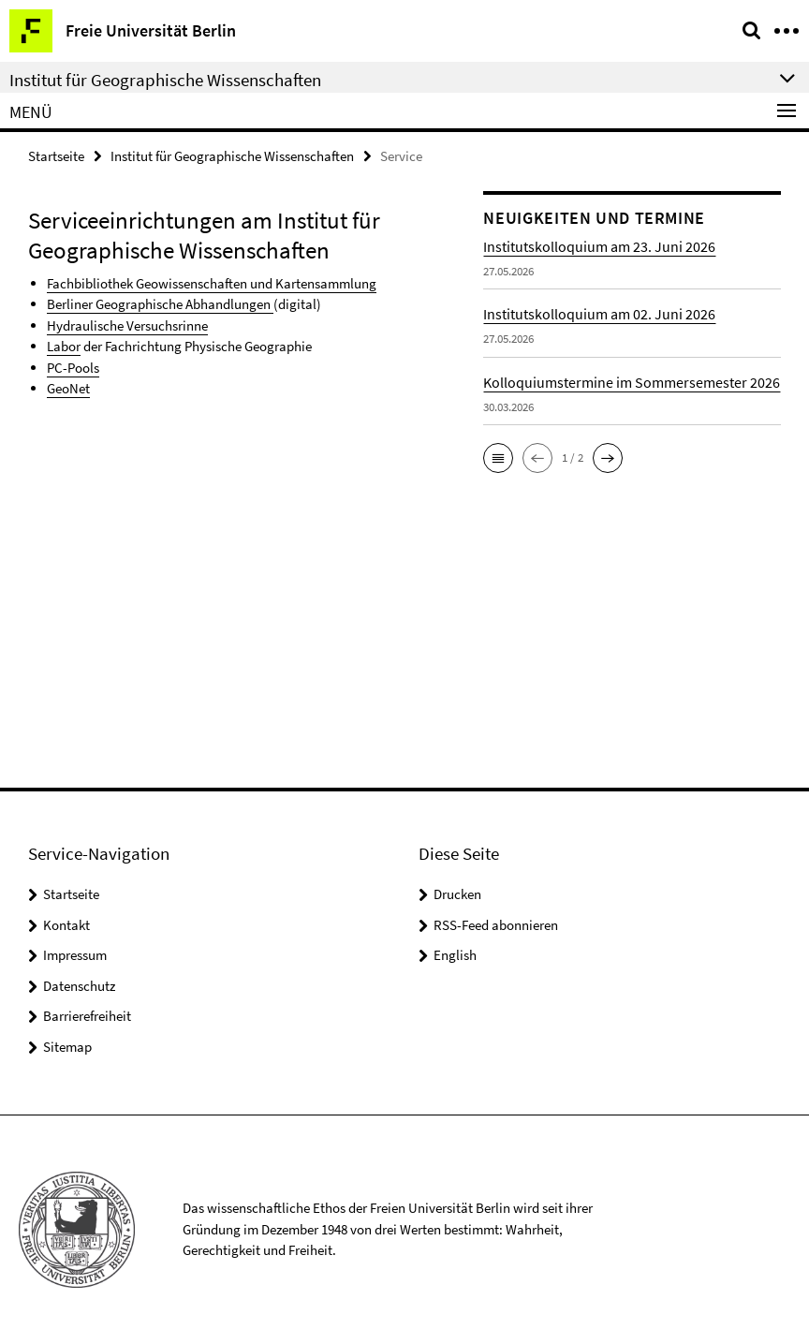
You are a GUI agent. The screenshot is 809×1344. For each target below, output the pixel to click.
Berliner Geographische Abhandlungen (160, 304)
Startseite (56, 156)
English (455, 955)
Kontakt (66, 925)
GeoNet (68, 388)
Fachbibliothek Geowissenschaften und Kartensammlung (211, 283)
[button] (498, 458)
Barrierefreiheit (87, 1016)
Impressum (75, 955)
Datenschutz (79, 986)
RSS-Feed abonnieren (496, 925)
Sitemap (67, 1047)
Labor (64, 346)
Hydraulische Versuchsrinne (127, 325)
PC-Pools (73, 368)
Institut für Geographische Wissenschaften (232, 156)
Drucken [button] (457, 894)
